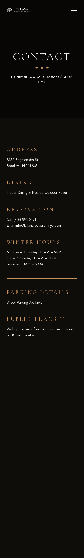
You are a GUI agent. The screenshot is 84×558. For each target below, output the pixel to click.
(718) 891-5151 (24, 219)
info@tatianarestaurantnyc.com (38, 225)
